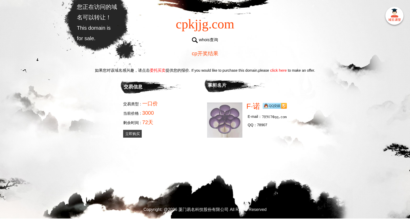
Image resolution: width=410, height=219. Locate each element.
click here (278, 70)
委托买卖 (158, 70)
